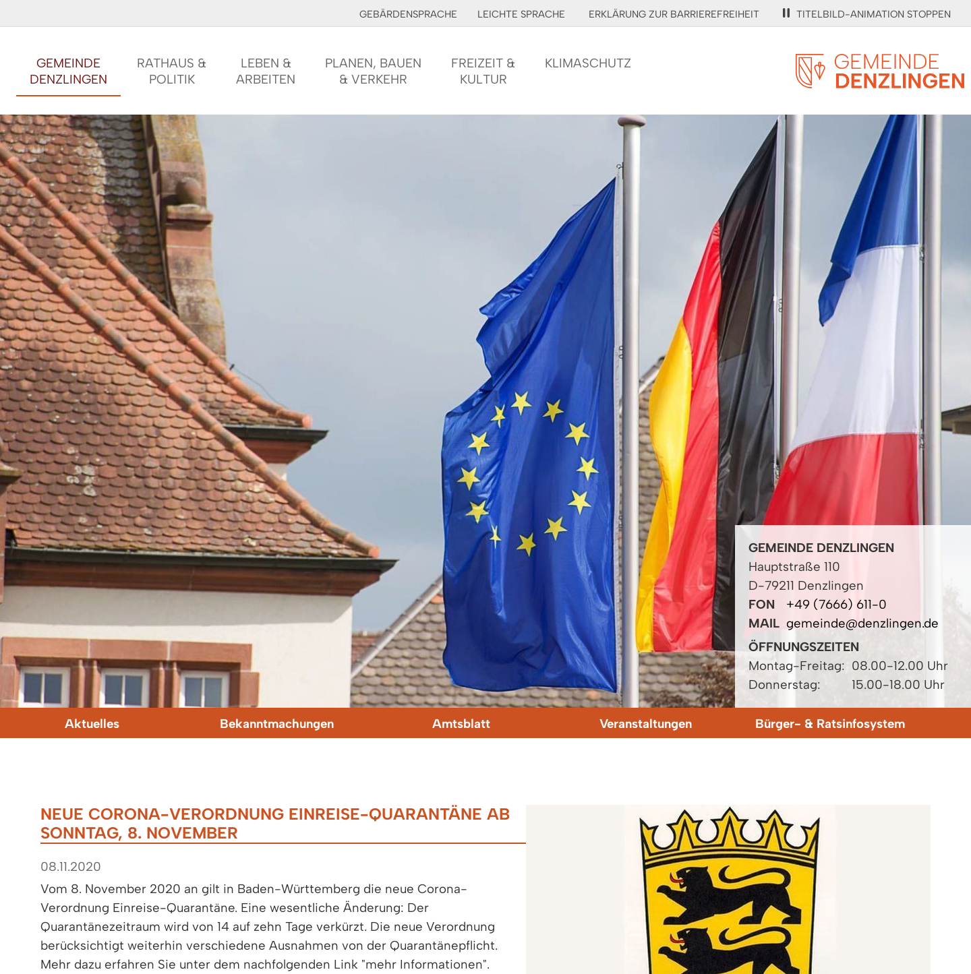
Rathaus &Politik (171, 71)
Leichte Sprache (521, 14)
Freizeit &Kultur (483, 71)
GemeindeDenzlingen (68, 71)
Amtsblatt (461, 723)
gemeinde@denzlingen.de (862, 623)
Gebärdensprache (408, 14)
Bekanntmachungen (277, 723)
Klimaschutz (588, 63)
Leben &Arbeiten (265, 71)
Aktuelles (92, 723)
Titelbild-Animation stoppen (867, 14)
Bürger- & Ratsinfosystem (830, 723)
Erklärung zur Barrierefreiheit (674, 14)
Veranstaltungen (645, 723)
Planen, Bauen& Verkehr (373, 71)
